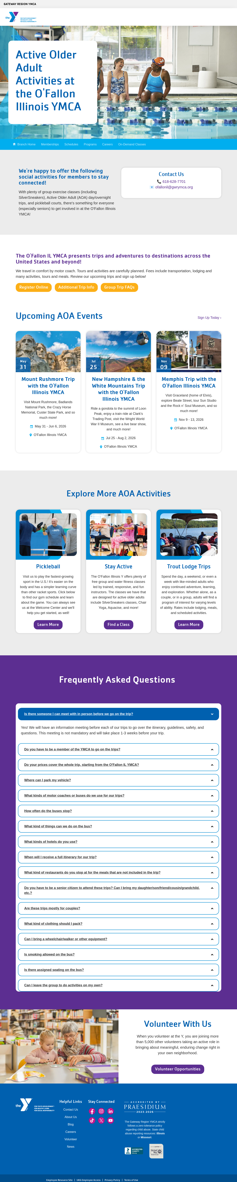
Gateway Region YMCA (20, 4)
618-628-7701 (174, 182)
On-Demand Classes (132, 144)
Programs (90, 144)
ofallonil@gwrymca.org (174, 187)
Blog (71, 1124)
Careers (107, 144)
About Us (71, 1117)
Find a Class (119, 624)
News (70, 1146)
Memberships (50, 144)
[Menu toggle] (231, 15)
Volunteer (70, 1139)
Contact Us (70, 1109)
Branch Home (26, 144)
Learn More (48, 624)
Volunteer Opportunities (178, 1069)
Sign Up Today (208, 318)
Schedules (71, 144)
